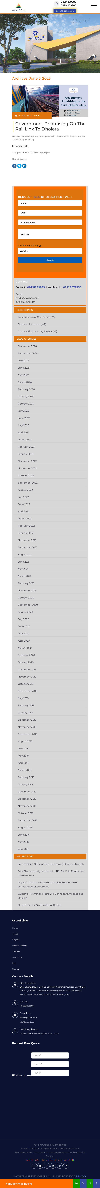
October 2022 (26, 475)
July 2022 (23, 497)
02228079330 (72, 287)
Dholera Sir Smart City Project (36, 152)
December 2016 (27, 798)
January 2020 (26, 662)
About (15, 934)
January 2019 (25, 712)
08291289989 (68, 1)
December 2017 (27, 791)
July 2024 (23, 360)
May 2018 (23, 755)
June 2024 (24, 367)
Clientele (16, 951)
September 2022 (28, 482)
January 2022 (25, 533)
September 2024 (28, 353)
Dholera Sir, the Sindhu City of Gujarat (39, 905)
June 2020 (24, 626)
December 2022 (27, 461)
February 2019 (26, 705)
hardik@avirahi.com (27, 298)
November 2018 (27, 727)
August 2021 (25, 554)
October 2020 (26, 597)
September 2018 (27, 734)
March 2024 (25, 382)
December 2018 (27, 719)
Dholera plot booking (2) (32, 324)
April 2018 (23, 763)
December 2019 (27, 669)
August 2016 (25, 827)
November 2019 (27, 676)
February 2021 (26, 583)
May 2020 (23, 633)
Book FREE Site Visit (65, 11)
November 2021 (27, 540)
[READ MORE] (20, 146)
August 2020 (25, 612)
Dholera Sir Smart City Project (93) (37, 331)
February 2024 (26, 389)
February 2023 (26, 446)
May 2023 (23, 425)
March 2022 (24, 518)
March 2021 (24, 576)
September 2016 (27, 820)
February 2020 (26, 655)
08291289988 (68, 5)
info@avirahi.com (25, 301)
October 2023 (26, 403)
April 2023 (23, 432)
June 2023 (24, 418)
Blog (14, 963)
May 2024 (23, 375)
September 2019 (27, 691)
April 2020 (24, 640)
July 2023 (23, 410)
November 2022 (27, 468)
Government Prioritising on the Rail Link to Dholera (50, 126)
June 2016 (24, 834)
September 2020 (28, 604)
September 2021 (27, 547)
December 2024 (27, 346)
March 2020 (25, 648)
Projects (15, 940)
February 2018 (26, 777)
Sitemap (15, 969)
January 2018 (25, 784)
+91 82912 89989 (26, 1006)
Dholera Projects (19, 945)
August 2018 (25, 741)
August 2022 (25, 490)
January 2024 (26, 396)
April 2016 (23, 849)
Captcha (23, 245)
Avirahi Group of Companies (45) (36, 317)
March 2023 (24, 439)
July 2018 (23, 748)
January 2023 (25, 454)
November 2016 (27, 806)
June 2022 (24, 504)
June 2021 (24, 561)
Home (15, 928)
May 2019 (23, 698)
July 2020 (23, 619)
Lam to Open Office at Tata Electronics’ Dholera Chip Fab (51, 864)
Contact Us (17, 957)
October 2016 (25, 813)
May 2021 (23, 569)
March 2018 (24, 770)
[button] (39, 246)
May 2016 (23, 842)
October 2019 (25, 683)
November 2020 (27, 590)
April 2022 (23, 511)
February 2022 (26, 525)
